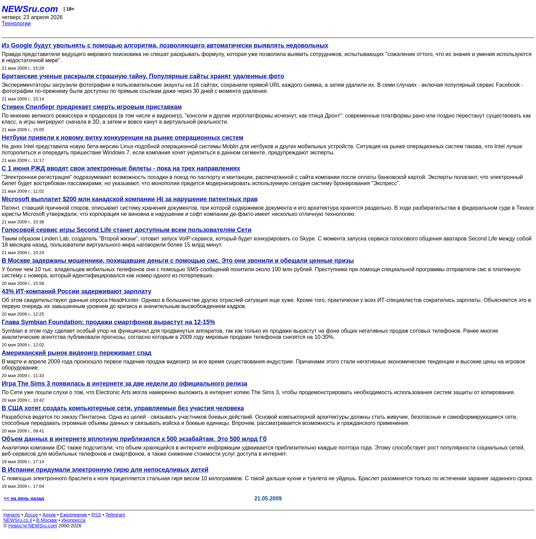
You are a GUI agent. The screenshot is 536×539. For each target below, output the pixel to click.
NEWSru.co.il (17, 520)
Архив (49, 514)
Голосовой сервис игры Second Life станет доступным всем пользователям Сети (127, 229)
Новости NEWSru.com (32, 525)
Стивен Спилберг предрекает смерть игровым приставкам (92, 106)
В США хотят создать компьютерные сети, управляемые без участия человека (123, 408)
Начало (11, 514)
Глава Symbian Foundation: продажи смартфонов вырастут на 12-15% (108, 322)
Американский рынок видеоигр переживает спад (76, 352)
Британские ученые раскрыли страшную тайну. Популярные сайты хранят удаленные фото (143, 76)
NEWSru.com (30, 9)
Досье (31, 514)
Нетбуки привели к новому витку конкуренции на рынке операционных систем (122, 137)
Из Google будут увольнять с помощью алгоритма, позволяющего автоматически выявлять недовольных (165, 45)
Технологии (16, 23)
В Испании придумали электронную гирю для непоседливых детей (105, 469)
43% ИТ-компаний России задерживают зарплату (76, 291)
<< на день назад (24, 498)
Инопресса (74, 520)
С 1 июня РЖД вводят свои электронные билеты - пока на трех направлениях (121, 168)
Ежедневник (73, 514)
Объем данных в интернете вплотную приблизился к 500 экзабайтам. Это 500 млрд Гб (134, 439)
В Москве (46, 520)
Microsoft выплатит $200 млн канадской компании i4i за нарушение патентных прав (130, 199)
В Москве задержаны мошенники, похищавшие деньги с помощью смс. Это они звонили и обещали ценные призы (178, 260)
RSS (96, 514)
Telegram (115, 514)
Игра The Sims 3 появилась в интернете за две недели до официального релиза (124, 383)
